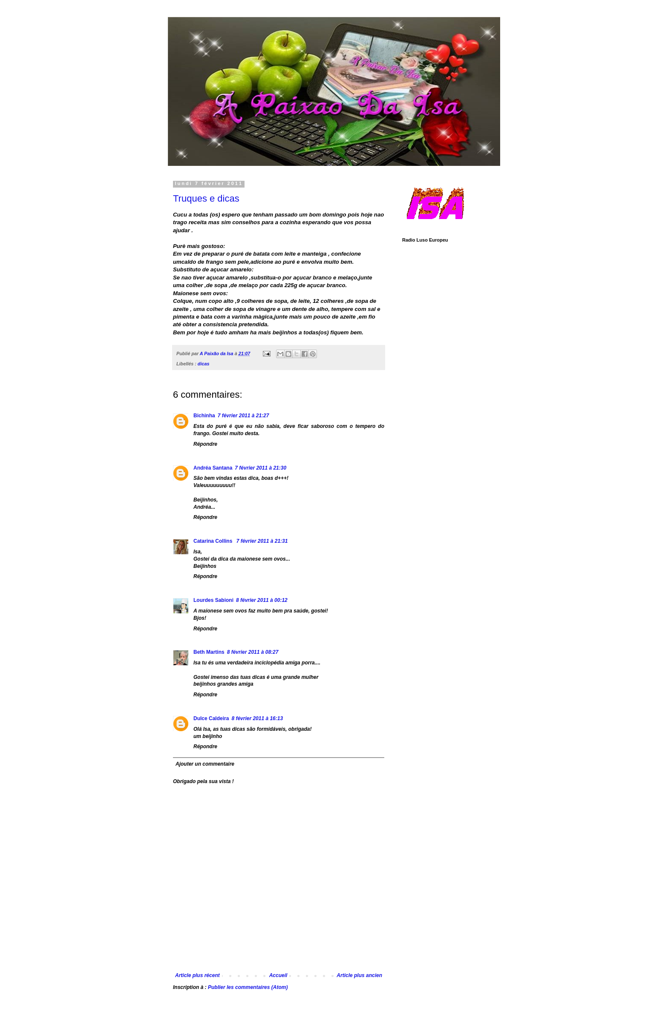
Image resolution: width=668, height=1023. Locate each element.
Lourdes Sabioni (213, 600)
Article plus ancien (359, 975)
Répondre (205, 444)
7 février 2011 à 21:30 (260, 468)
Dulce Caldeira (211, 718)
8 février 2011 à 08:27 (253, 652)
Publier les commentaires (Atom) (248, 987)
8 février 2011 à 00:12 (262, 600)
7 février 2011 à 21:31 (262, 541)
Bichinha (204, 416)
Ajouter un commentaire (205, 764)
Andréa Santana (212, 468)
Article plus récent (197, 975)
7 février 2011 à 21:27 (243, 416)
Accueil (278, 975)
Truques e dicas (206, 198)
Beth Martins (209, 652)
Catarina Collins (213, 541)
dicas (204, 363)
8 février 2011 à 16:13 (257, 718)
